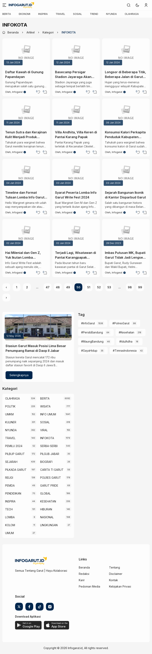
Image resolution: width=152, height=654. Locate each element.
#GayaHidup (89, 350)
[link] (128, 5)
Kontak (113, 580)
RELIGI (9, 477)
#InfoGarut (88, 323)
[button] (137, 5)
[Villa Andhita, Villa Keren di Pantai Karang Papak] (76, 113)
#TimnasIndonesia (125, 350)
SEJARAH (11, 461)
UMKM (9, 414)
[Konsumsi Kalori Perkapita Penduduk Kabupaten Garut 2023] (126, 113)
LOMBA (10, 517)
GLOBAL (45, 493)
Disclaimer (115, 573)
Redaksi (84, 573)
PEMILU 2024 (13, 446)
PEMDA (10, 485)
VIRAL (44, 430)
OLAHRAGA (132, 13)
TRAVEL (60, 13)
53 (109, 287)
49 (68, 287)
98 (130, 287)
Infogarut (17, 91)
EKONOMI (24, 13)
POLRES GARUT (50, 477)
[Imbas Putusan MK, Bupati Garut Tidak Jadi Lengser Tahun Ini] (126, 233)
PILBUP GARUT (15, 454)
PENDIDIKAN (13, 493)
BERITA (6, 13)
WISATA (45, 406)
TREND (94, 13)
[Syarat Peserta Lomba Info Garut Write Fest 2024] (76, 173)
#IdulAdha (125, 341)
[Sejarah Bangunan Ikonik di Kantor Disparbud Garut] (126, 173)
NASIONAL (47, 517)
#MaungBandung (92, 341)
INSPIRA (43, 13)
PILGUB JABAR (49, 454)
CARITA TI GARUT (52, 469)
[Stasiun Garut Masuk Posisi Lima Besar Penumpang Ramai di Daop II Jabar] (38, 327)
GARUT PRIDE (49, 485)
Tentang (114, 567)
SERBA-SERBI (49, 446)
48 (58, 287)
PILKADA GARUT (16, 469)
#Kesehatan (126, 332)
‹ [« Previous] (6, 287)
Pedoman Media (89, 586)
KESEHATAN (48, 501)
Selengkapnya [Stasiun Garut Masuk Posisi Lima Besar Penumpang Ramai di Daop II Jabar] (19, 375)
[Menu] (4, 5)
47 (47, 287)
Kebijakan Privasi (120, 586)
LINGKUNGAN (49, 525)
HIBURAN (46, 509)
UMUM (9, 533)
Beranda (84, 567)
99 (140, 287)
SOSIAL (77, 13)
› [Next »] (6, 297)
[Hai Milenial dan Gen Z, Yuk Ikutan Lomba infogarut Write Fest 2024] (26, 233)
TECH (9, 509)
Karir (82, 580)
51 (88, 287)
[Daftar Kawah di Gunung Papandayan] (26, 52)
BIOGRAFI (46, 461)
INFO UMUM (48, 414)
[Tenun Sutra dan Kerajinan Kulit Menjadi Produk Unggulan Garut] (26, 113)
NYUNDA (111, 13)
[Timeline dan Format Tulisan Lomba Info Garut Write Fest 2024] (26, 173)
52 (99, 287)
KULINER (10, 422)
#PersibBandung (92, 332)
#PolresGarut (120, 323)
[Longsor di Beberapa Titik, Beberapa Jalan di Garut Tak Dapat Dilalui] (126, 52)
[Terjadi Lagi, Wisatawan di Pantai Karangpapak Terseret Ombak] (76, 233)
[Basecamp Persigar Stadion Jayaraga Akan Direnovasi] (76, 52)
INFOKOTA (47, 438)
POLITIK (10, 406)
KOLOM (10, 525)
